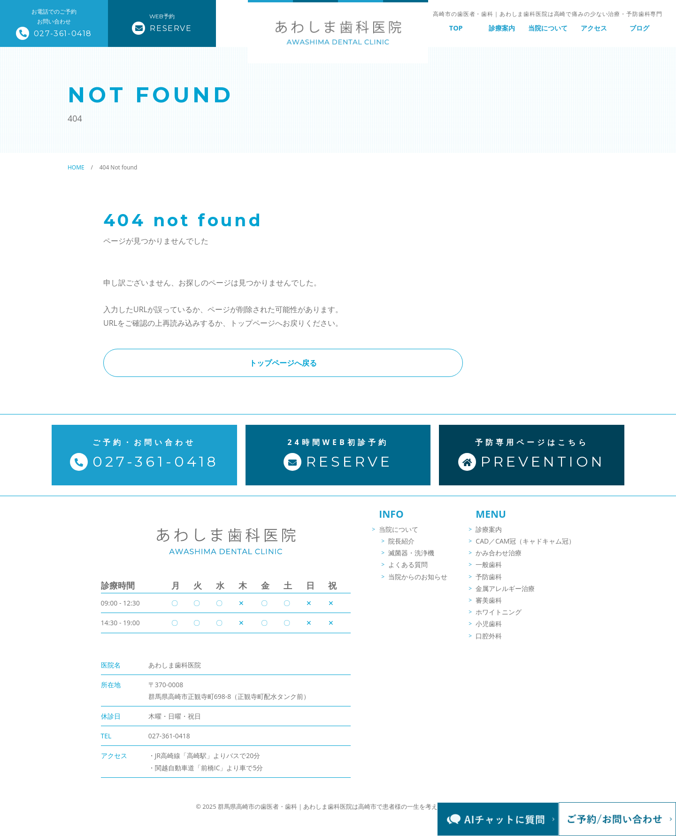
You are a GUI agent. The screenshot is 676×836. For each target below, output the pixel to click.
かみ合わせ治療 (499, 559)
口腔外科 (489, 641)
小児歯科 (489, 630)
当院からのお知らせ (417, 582)
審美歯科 (489, 606)
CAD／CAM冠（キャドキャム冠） (525, 547)
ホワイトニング (499, 618)
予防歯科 (489, 582)
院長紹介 (401, 547)
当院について (548, 27)
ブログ (639, 27)
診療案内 (502, 27)
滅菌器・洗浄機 (411, 559)
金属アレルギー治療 (505, 594)
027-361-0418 (169, 717)
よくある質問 (408, 571)
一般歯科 (489, 571)
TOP (456, 27)
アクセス (594, 27)
